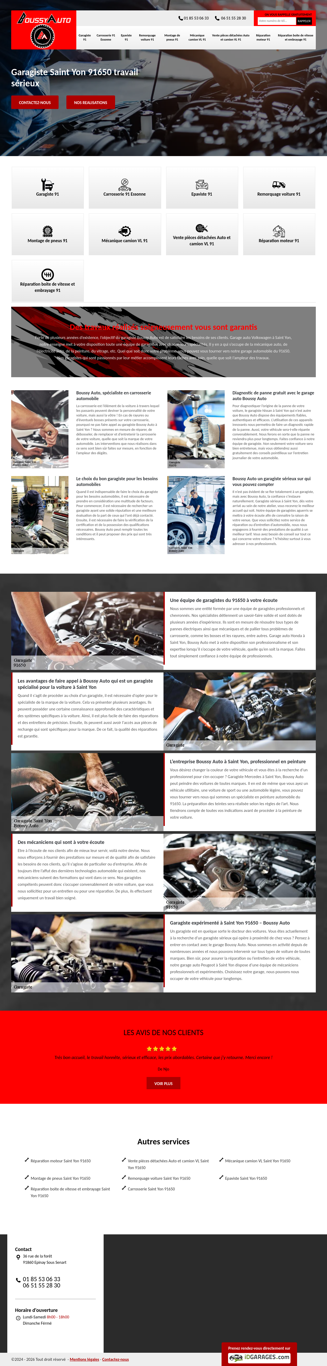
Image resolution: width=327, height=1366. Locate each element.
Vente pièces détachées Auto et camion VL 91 (230, 37)
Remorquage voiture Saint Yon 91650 (159, 1178)
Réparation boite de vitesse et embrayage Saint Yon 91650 (70, 1192)
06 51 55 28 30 (230, 18)
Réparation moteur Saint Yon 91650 (61, 1160)
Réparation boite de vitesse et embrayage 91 (295, 37)
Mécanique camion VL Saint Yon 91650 (258, 1160)
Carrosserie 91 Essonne (106, 37)
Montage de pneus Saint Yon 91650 (60, 1178)
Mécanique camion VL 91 (197, 37)
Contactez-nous (35, 102)
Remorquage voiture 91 (147, 37)
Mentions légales (84, 1359)
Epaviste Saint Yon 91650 (246, 1178)
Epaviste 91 (126, 37)
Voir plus (163, 1083)
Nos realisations (90, 102)
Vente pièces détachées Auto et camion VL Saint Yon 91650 (168, 1164)
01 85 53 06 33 (193, 18)
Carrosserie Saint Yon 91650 (151, 1189)
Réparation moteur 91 (263, 37)
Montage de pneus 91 (172, 37)
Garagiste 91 (85, 37)
